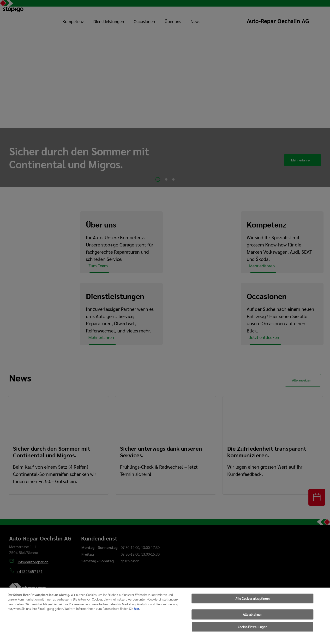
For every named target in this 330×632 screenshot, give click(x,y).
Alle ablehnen (252, 620)
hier (136, 614)
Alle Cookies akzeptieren (252, 604)
